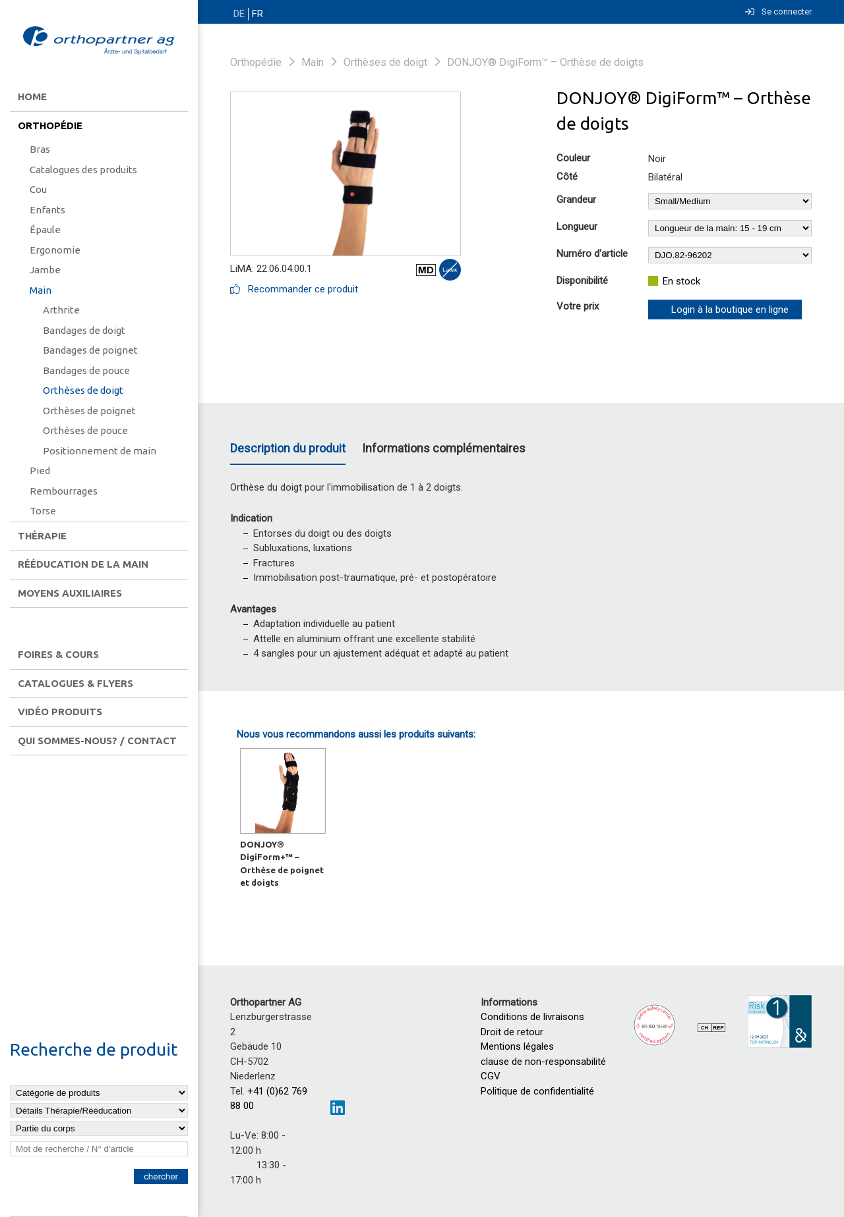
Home (32, 96)
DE (238, 14)
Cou (38, 189)
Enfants (47, 209)
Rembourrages (64, 491)
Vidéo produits (60, 711)
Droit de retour (512, 1032)
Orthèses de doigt (83, 390)
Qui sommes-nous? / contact (97, 740)
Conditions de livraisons (532, 1017)
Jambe (45, 269)
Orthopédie (50, 125)
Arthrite (61, 309)
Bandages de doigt (84, 330)
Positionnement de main (99, 450)
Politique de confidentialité (537, 1091)
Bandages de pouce (86, 370)
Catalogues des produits (83, 169)
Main (40, 290)
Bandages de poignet (90, 350)
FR (255, 14)
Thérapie (42, 535)
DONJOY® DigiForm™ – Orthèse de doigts (545, 62)
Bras (40, 149)
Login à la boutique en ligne (730, 309)
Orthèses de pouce (85, 430)
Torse (43, 510)
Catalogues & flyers (75, 683)
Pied (40, 470)
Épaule (45, 229)
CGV (490, 1076)
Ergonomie (55, 250)
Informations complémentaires (444, 448)
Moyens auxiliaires (70, 593)
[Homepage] (99, 41)
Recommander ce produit (294, 289)
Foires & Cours (58, 654)
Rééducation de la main (83, 564)
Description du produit (288, 448)
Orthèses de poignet (89, 410)
